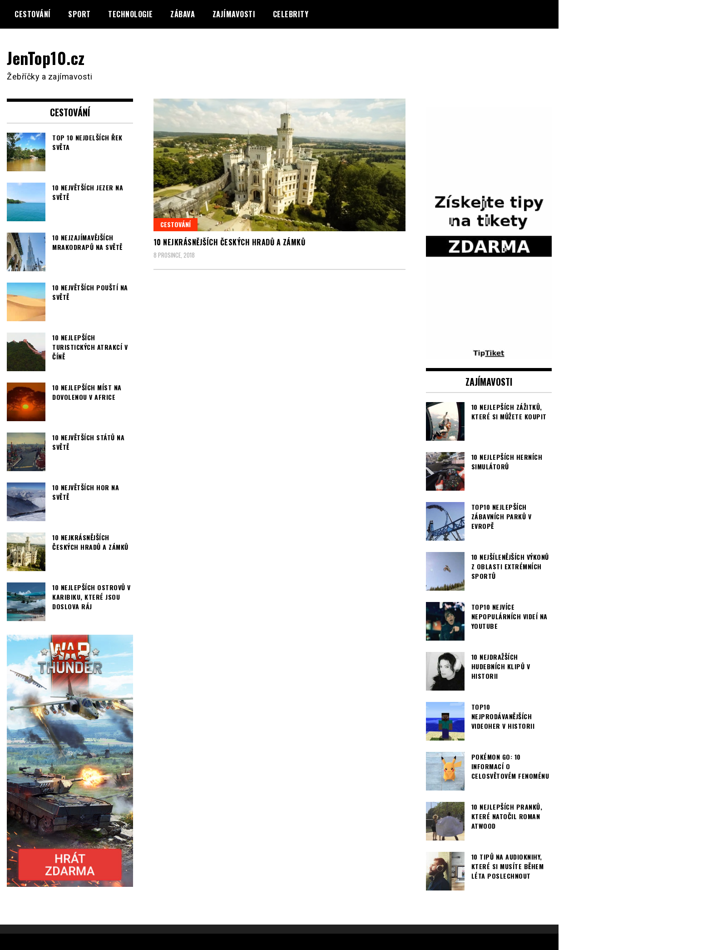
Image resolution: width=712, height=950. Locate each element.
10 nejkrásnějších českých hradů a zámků (229, 242)
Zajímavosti (234, 14)
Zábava (182, 14)
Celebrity (291, 14)
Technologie (130, 14)
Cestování (33, 14)
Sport (79, 14)
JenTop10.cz (46, 57)
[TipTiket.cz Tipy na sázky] (489, 352)
